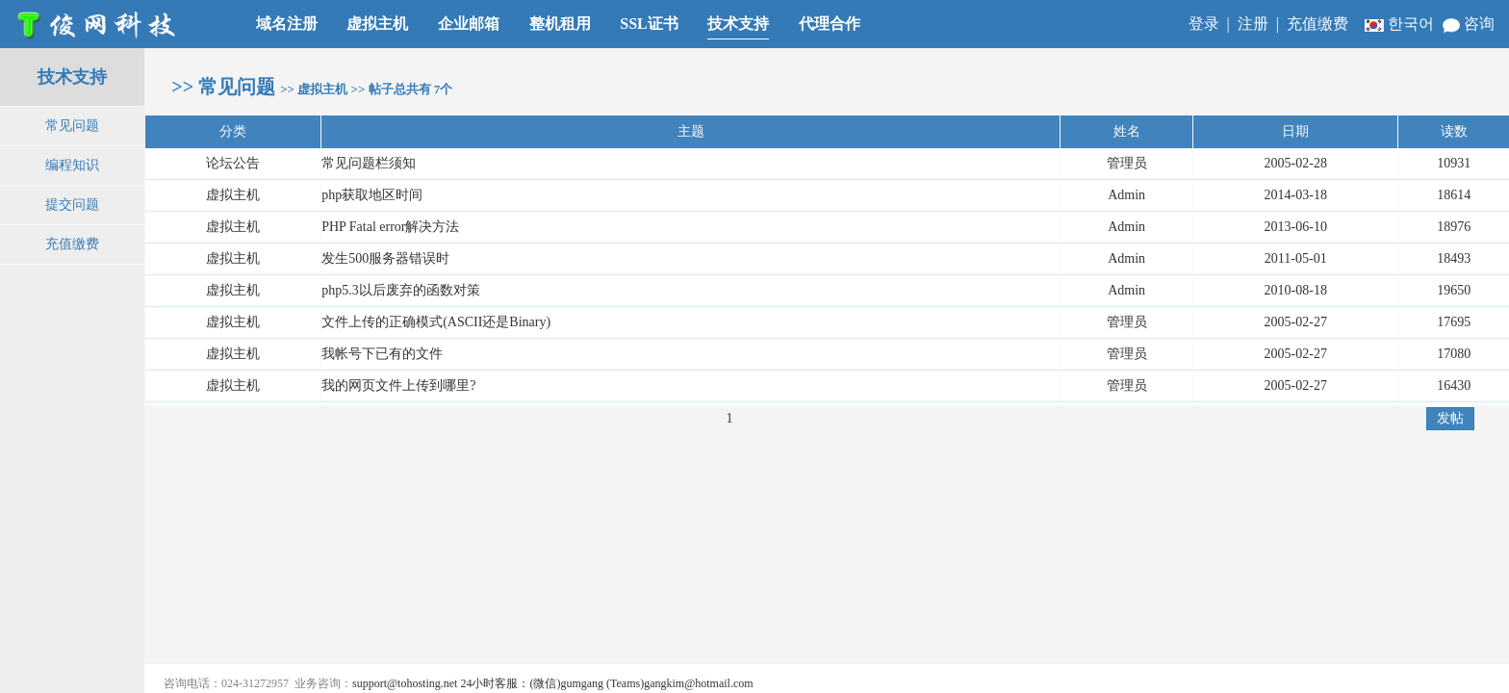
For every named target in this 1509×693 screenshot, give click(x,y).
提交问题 (72, 204)
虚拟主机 (233, 195)
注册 (1253, 23)
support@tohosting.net (404, 683)
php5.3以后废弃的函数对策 (400, 290)
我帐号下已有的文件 (382, 353)
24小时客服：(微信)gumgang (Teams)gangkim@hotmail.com (606, 683)
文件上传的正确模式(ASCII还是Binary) (435, 322)
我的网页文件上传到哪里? (398, 385)
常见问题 (72, 125)
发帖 (1450, 417)
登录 (1204, 23)
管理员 (1127, 322)
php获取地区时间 (371, 195)
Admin (1126, 195)
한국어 (1401, 23)
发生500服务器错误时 (385, 258)
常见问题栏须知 (368, 163)
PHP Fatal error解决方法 (390, 226)
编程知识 (72, 165)
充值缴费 (1317, 23)
